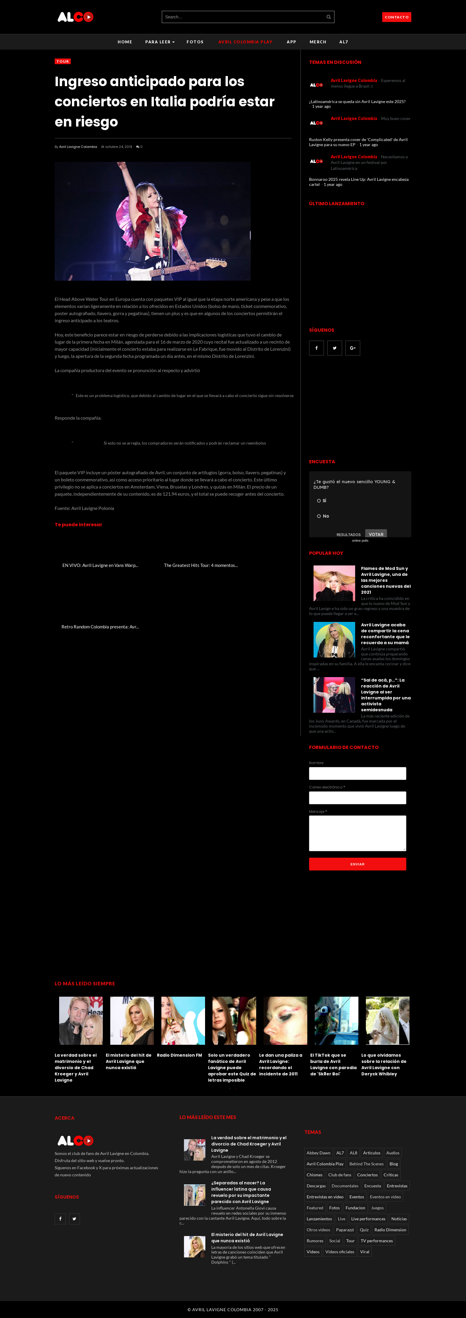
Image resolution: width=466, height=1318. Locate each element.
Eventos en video (385, 1196)
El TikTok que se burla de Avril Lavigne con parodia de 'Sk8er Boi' (333, 1064)
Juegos (377, 1207)
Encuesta (372, 1185)
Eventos (357, 1196)
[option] (80, 1038)
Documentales (345, 1185)
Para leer (160, 41)
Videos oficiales (339, 1251)
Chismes (314, 1174)
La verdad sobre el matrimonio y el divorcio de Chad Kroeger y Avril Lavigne (76, 1067)
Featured (315, 1207)
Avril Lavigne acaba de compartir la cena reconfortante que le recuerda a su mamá (385, 634)
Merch (318, 41)
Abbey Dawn (318, 1152)
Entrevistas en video (325, 1196)
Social (334, 1240)
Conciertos (367, 1174)
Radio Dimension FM (179, 1055)
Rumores (315, 1240)
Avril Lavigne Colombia (78, 146)
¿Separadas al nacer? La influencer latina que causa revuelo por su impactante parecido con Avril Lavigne (241, 1192)
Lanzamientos (319, 1218)
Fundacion (355, 1207)
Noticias (399, 1218)
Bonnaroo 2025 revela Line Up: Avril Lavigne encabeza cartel (359, 182)
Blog (394, 1163)
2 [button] (236, 1092)
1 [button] (230, 1092)
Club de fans (339, 1174)
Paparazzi (345, 1229)
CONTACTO (397, 17)
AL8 (353, 1152)
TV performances (377, 1240)
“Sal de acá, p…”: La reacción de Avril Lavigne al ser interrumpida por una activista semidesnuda (386, 695)
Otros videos (318, 1229)
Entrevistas (397, 1185)
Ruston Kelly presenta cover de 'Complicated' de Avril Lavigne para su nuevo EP (358, 142)
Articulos (371, 1152)
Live (341, 1218)
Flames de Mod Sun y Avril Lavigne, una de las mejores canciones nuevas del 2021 (386, 580)
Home (125, 41)
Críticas (391, 1174)
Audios (392, 1152)
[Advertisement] (359, 407)
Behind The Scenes (367, 1163)
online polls (360, 540)
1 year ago (321, 106)
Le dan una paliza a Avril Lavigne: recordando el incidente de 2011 (280, 1064)
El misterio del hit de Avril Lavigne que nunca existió (129, 1061)
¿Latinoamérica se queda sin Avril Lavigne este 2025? (357, 101)
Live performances (368, 1218)
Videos (313, 1251)
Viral (364, 1251)
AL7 (343, 41)
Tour (62, 61)
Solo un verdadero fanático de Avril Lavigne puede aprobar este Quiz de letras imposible (232, 1067)
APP (292, 41)
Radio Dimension (390, 1229)
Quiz (364, 1229)
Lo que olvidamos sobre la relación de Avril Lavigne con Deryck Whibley (384, 1064)
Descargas (316, 1185)
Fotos (195, 41)
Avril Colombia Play (245, 41)
